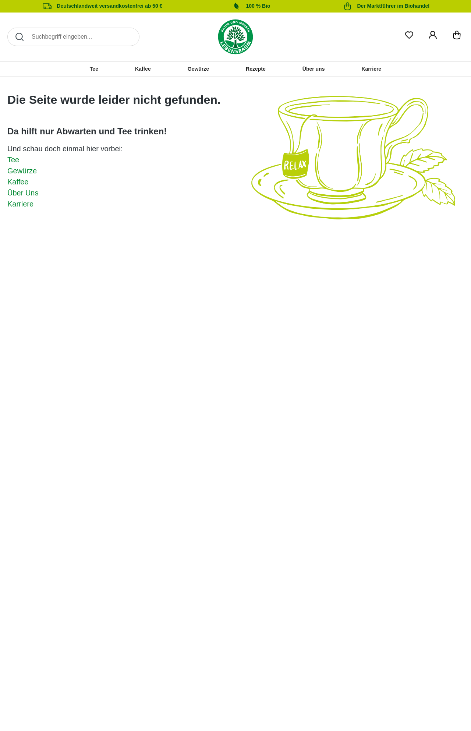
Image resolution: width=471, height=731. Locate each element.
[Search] (73, 37)
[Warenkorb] (457, 37)
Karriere (20, 204)
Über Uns (22, 193)
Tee (13, 160)
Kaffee (17, 182)
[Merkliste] (409, 34)
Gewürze (22, 171)
